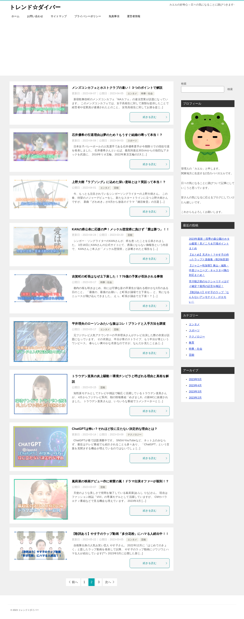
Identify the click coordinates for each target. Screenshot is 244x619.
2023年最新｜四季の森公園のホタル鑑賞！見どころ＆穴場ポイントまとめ (209, 243)
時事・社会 (147, 93)
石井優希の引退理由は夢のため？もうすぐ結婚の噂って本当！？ (117, 134)
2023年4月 (195, 385)
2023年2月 (195, 397)
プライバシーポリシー (87, 16)
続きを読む (155, 117)
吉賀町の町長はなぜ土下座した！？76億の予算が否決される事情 (117, 276)
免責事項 (114, 16)
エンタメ (132, 93)
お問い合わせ (35, 16)
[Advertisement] (122, 49)
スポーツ (132, 140)
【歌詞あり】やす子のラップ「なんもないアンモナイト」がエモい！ (209, 297)
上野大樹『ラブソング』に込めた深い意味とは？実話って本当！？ (119, 182)
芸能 (116, 187)
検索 (183, 83)
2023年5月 (195, 379)
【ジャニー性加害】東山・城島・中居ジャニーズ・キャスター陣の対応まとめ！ (209, 270)
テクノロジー (134, 434)
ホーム (15, 16)
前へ (75, 582)
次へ (108, 582)
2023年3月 (195, 391)
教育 (191, 342)
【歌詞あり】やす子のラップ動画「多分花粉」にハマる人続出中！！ (120, 533)
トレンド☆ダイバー (36, 6)
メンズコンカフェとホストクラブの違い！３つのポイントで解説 (117, 87)
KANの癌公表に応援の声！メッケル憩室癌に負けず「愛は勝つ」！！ (120, 229)
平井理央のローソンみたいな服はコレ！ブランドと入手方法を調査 (119, 323)
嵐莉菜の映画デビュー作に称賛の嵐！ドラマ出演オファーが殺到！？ (120, 481)
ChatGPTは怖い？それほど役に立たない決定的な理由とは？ (114, 428)
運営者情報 (133, 16)
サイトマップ (59, 16)
